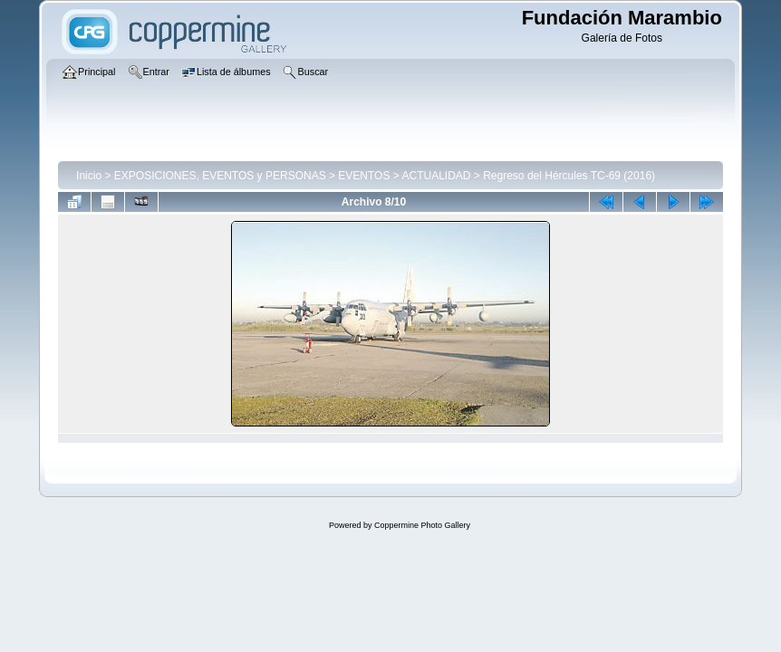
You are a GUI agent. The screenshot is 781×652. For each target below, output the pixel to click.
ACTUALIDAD (435, 175)
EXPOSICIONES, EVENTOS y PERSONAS (220, 175)
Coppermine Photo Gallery (422, 525)
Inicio (88, 175)
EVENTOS (364, 175)
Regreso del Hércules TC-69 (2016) (569, 175)
